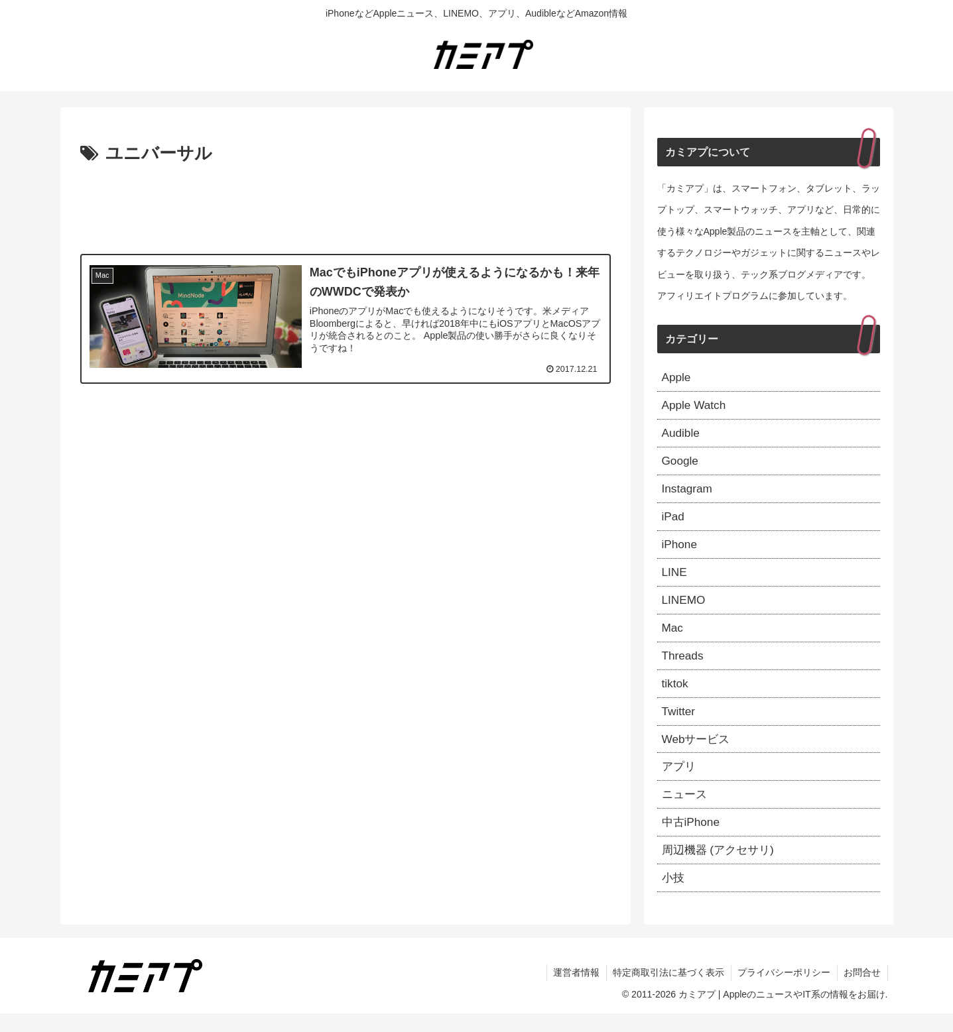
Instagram (688, 493)
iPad (674, 521)
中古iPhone (692, 838)
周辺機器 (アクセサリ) (721, 867)
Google (681, 464)
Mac (673, 637)
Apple (677, 377)
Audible (682, 435)
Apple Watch (695, 407)
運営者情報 (574, 991)
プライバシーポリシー (783, 991)
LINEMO (685, 607)
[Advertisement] (345, 205)
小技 (674, 895)
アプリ (680, 780)
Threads (684, 665)
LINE (675, 579)
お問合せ (862, 991)
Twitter (679, 723)
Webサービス (698, 751)
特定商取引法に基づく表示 (667, 991)
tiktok (676, 694)
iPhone (680, 550)
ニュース (686, 809)
